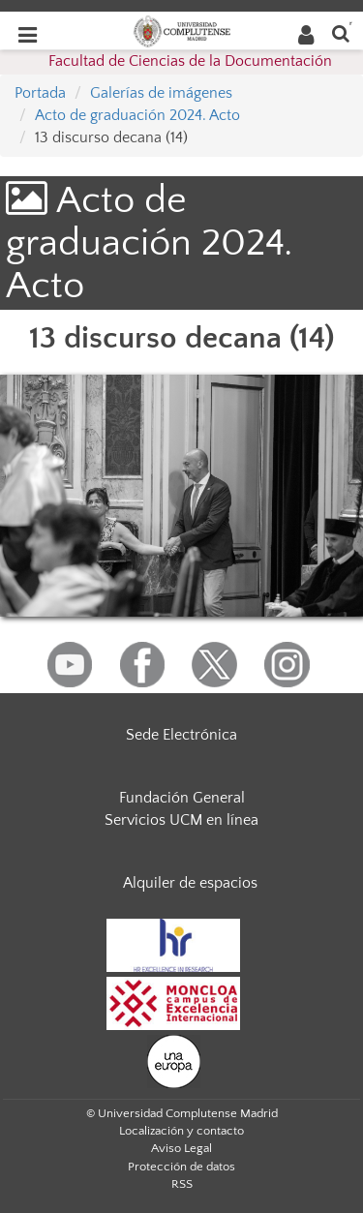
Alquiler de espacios (190, 883)
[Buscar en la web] (340, 32)
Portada (40, 93)
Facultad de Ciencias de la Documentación (190, 61)
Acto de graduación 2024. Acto (137, 115)
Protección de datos (181, 1166)
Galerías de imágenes (161, 93)
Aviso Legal (181, 1148)
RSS (182, 1184)
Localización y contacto (181, 1130)
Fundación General (182, 797)
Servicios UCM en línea (181, 820)
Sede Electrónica (181, 734)
